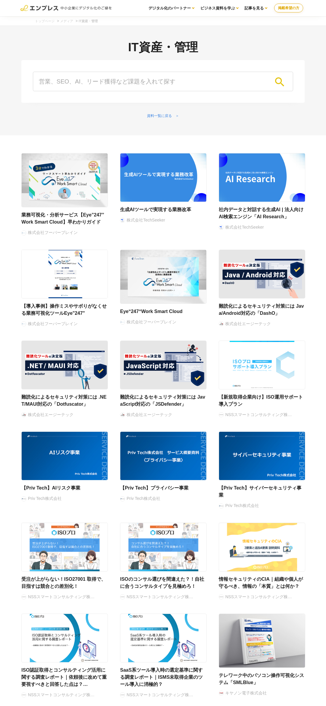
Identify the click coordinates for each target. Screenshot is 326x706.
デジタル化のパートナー (169, 8)
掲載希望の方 (288, 8)
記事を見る (254, 8)
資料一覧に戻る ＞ (163, 116)
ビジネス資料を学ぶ (217, 8)
